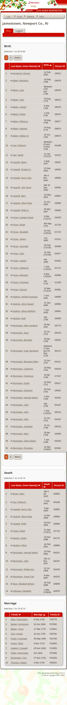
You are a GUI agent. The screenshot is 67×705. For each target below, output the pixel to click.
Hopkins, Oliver (19, 545)
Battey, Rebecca (20, 121)
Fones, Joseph (19, 261)
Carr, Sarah (17, 155)
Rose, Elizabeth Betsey (23, 584)
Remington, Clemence (22, 376)
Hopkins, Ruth (19, 318)
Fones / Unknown (19, 638)
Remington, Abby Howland (24, 325)
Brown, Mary (18, 494)
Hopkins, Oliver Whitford (23, 311)
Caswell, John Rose (21, 187)
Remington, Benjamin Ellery (25, 361)
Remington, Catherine (22, 369)
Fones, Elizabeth (20, 232)
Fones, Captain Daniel (22, 217)
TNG (57, 673)
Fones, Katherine (20, 268)
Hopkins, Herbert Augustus (25, 297)
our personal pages (11, 13)
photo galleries (33, 13)
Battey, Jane (18, 90)
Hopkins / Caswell (19, 648)
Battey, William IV (20, 136)
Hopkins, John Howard (23, 304)
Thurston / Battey (19, 662)
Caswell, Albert (19, 162)
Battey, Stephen (19, 128)
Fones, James (19, 239)
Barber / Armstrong (19, 624)
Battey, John (18, 100)
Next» (18, 57)
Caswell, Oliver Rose (22, 203)
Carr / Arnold (17, 634)
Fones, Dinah (18, 225)
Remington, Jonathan (22, 426)
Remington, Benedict (22, 340)
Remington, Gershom (22, 390)
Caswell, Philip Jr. (20, 210)
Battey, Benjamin (20, 80)
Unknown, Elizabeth (21, 591)
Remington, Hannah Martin (25, 397)
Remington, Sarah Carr (23, 576)
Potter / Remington (19, 653)
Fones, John (18, 253)
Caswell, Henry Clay (21, 178)
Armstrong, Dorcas (21, 73)
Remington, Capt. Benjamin (25, 351)
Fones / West (17, 643)
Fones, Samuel (19, 289)
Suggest (19, 30)
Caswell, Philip (19, 524)
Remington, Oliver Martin (24, 441)
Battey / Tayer (17, 629)
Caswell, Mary (19, 196)
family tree (50, 13)
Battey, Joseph (19, 107)
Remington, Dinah (20, 383)
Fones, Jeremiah (20, 246)
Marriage (39, 614)
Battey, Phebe (19, 114)
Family (16, 614)
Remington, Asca (20, 333)
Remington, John (20, 405)
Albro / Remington (19, 619)
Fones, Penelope (20, 282)
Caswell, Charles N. (21, 169)
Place (8, 30)
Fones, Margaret (20, 275)
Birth (48, 65)
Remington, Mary (20, 434)
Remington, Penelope (22, 448)
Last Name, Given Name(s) (25, 66)
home (5, 16)
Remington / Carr (19, 658)
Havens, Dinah (19, 538)
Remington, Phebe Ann (23, 569)
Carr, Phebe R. (19, 145)
